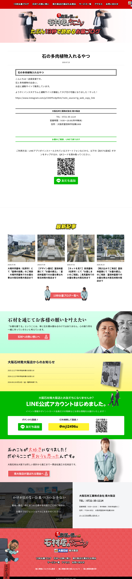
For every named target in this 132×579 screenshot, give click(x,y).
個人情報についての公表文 (45, 569)
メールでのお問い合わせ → (89, 515)
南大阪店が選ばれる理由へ (29, 473)
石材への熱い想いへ (29, 336)
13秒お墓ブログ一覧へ (66, 295)
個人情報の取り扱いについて (69, 569)
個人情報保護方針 (90, 569)
